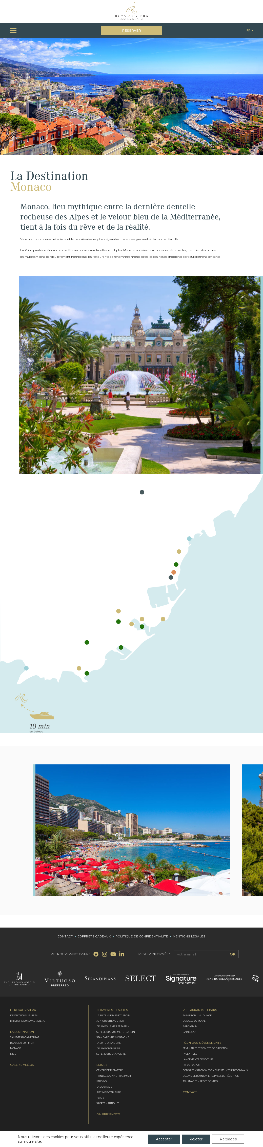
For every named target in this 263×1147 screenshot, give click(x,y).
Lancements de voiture (198, 1059)
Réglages (228, 1139)
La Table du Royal (194, 1020)
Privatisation (191, 1065)
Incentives (190, 1053)
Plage (100, 1098)
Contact (65, 936)
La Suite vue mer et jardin (113, 1015)
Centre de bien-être (109, 1070)
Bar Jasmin (190, 1026)
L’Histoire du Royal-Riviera (27, 1020)
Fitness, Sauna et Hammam (113, 1075)
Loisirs (101, 1065)
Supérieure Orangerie (111, 1054)
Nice (13, 1053)
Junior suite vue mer (110, 1020)
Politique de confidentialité (142, 936)
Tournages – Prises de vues (200, 1081)
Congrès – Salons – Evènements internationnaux (215, 1070)
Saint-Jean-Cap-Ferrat (24, 1037)
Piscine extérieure (108, 1092)
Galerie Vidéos (22, 1065)
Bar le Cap (189, 1032)
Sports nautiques (107, 1103)
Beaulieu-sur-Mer (21, 1042)
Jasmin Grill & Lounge (197, 1015)
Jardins (101, 1081)
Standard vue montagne (112, 1037)
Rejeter (196, 1139)
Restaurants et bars (200, 1010)
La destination (22, 1032)
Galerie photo (108, 1114)
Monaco (15, 1048)
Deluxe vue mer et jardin (113, 1026)
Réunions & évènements (202, 1042)
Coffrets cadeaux (94, 936)
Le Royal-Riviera (23, 1010)
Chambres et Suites (112, 1010)
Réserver (131, 30)
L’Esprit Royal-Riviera (23, 1015)
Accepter (164, 1139)
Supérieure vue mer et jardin (115, 1032)
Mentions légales (189, 936)
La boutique (104, 1086)
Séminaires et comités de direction (206, 1048)
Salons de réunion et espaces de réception (211, 1075)
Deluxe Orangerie (108, 1048)
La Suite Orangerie (108, 1042)
